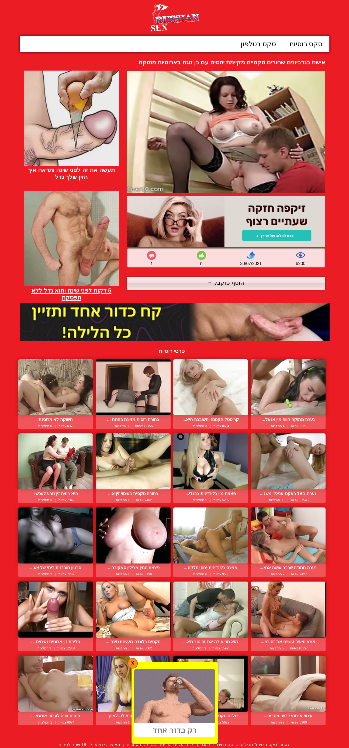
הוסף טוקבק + (226, 283)
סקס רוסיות (306, 44)
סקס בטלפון (258, 44)
